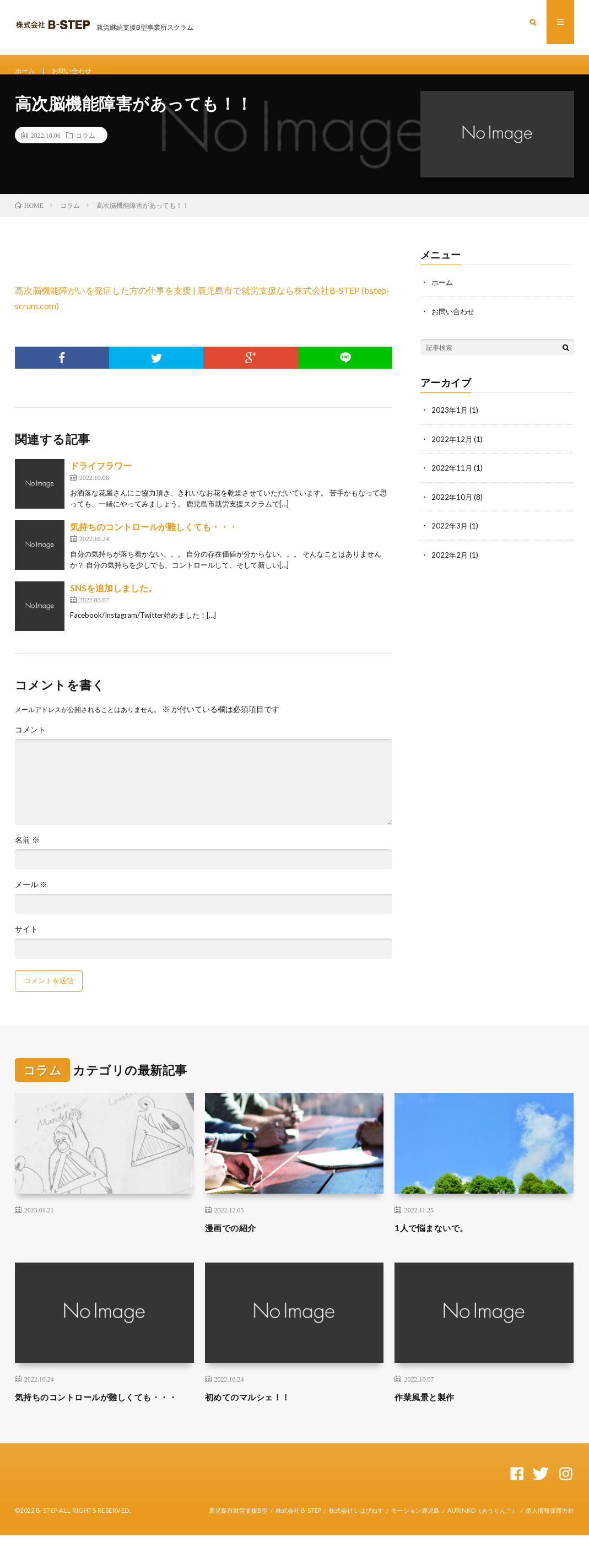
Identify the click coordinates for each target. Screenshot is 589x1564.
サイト (26, 943)
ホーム (26, 71)
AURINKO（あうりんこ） (482, 1539)
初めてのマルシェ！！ (256, 1410)
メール (31, 898)
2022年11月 (452, 480)
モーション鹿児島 (415, 1539)
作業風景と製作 (430, 1410)
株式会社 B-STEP (298, 1539)
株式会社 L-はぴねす (356, 1539)
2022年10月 (452, 509)
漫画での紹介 (235, 1241)
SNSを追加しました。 (113, 601)
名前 (27, 853)
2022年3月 (450, 537)
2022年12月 (452, 451)
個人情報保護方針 (550, 1539)
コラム (85, 148)
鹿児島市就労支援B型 (238, 1539)
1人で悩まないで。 (438, 1241)
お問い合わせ (78, 71)
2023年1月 (450, 423)
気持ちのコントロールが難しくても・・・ (153, 540)
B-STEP (47, 1539)
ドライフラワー (101, 479)
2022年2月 (450, 566)
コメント (30, 743)
